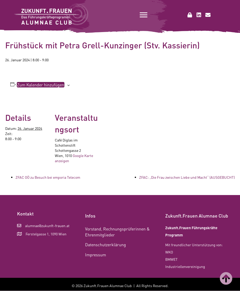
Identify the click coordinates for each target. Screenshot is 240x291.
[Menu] (143, 15)
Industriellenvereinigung (185, 266)
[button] (190, 15)
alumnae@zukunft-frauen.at (47, 225)
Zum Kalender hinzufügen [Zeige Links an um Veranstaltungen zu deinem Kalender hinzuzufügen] (40, 84)
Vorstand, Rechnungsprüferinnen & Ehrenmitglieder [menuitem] (117, 231)
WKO (169, 252)
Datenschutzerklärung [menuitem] (105, 244)
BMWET (171, 259)
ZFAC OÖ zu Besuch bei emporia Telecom (48, 177)
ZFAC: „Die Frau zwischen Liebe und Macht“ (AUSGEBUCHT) (187, 177)
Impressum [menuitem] (95, 254)
